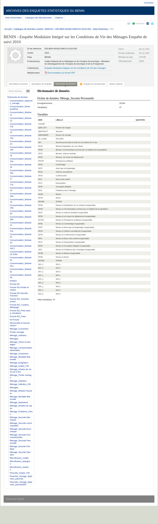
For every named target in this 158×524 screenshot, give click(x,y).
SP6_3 (40, 294)
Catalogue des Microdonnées (38, 17)
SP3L (40, 250)
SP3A (40, 205)
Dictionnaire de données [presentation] (65, 84)
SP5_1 (40, 275)
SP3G (40, 231)
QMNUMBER (43, 135)
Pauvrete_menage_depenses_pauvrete (21, 477)
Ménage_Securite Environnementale (20, 436)
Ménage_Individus (18, 335)
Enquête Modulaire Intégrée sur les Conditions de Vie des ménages (75, 68)
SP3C (40, 212)
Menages (14, 339)
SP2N (40, 198)
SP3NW (41, 261)
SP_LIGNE (42, 139)
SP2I (40, 179)
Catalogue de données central (28, 29)
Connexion (149, 3)
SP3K (40, 246)
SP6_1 (40, 286)
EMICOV (49, 29)
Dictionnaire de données (17, 97)
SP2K (40, 187)
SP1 (39, 142)
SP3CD (41, 220)
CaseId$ (41, 124)
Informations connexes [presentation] (18, 84)
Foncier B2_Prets (18, 316)
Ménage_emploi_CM (19, 366)
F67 (112, 29)
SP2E (40, 164)
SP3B (40, 209)
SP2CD (41, 161)
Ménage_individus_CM (20, 384)
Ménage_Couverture (19, 353)
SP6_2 (40, 290)
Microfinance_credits (19, 458)
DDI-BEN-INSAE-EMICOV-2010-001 (73, 29)
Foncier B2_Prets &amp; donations (20, 311)
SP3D (40, 216)
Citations (59, 17)
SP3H (40, 235)
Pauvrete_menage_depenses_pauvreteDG (21, 483)
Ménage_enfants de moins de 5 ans (20, 370)
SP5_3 (40, 283)
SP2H (40, 176)
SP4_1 (40, 264)
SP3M (40, 253)
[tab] (18, 84)
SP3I (40, 238)
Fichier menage (17, 332)
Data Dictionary (100, 29)
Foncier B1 (15, 284)
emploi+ (13, 281)
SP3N (40, 257)
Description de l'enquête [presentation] (42, 84)
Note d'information (13, 17)
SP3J (40, 242)
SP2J (40, 183)
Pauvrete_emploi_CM (20, 473)
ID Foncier (14, 320)
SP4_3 (40, 272)
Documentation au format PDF (60, 73)
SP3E (40, 224)
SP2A (40, 146)
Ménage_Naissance (19, 402)
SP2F (40, 168)
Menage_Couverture (19, 329)
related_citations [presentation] (116, 84)
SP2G (40, 172)
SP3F (40, 227)
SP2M (40, 194)
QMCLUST (42, 128)
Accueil (7, 29)
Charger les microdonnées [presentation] (92, 84)
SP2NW (41, 202)
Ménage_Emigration (19, 363)
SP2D (40, 157)
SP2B (40, 150)
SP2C (40, 153)
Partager (139, 23)
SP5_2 (40, 279)
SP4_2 (40, 268)
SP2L (40, 190)
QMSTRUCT (43, 131)
